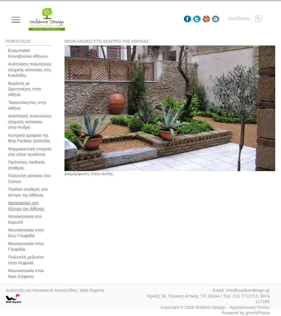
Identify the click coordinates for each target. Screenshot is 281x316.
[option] (169, 116)
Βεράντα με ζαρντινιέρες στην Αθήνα (24, 89)
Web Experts (92, 290)
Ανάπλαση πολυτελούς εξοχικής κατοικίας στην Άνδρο (29, 122)
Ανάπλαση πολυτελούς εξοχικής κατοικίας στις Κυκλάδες (29, 70)
